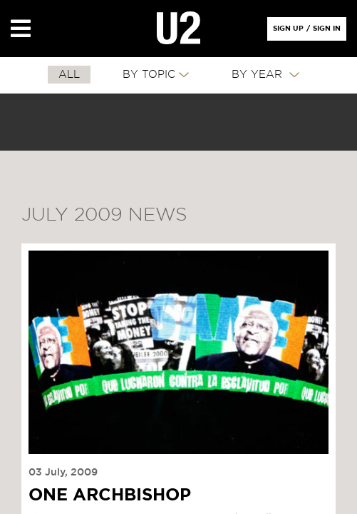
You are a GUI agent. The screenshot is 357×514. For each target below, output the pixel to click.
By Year (259, 74)
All (69, 74)
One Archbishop (110, 495)
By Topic (149, 74)
